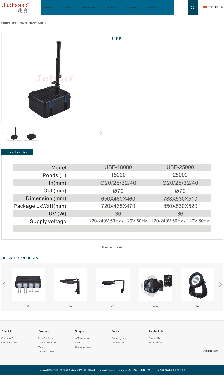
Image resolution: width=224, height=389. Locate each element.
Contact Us (156, 331)
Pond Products (45, 338)
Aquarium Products (47, 342)
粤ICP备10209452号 (139, 370)
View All (42, 347)
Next (119, 247)
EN (221, 7)
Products (22, 23)
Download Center (83, 347)
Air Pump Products (47, 351)
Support (80, 331)
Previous (107, 247)
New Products (36, 23)
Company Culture (10, 342)
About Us (7, 331)
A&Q (77, 342)
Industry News (119, 342)
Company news (119, 338)
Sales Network (156, 342)
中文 (210, 7)
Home (13, 23)
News (115, 331)
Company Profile (9, 338)
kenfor (124, 370)
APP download (82, 338)
